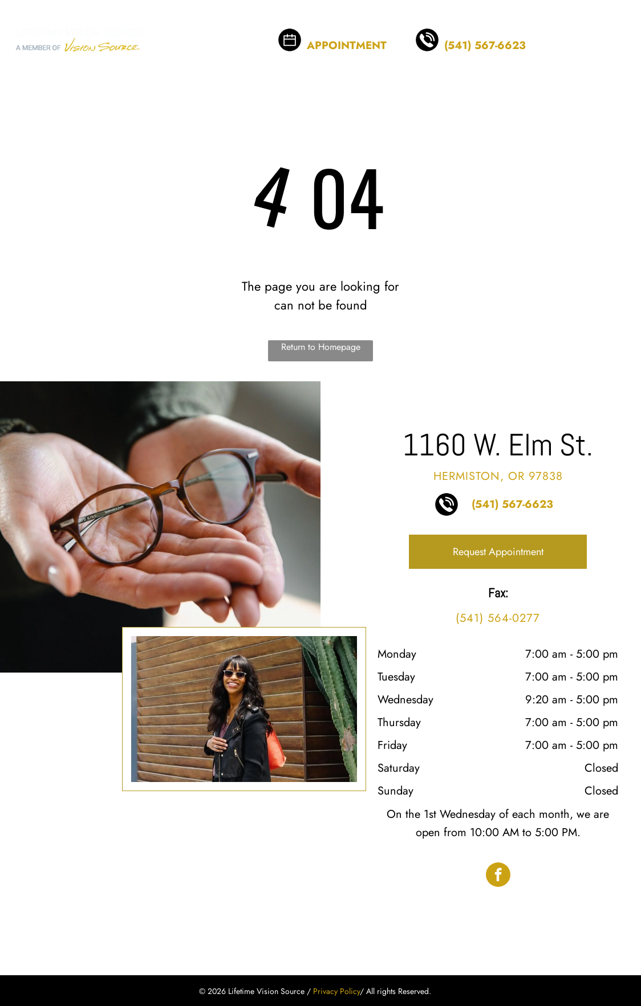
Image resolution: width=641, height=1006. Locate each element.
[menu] (616, 32)
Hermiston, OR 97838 (498, 476)
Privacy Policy (336, 991)
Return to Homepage (320, 346)
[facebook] (498, 876)
